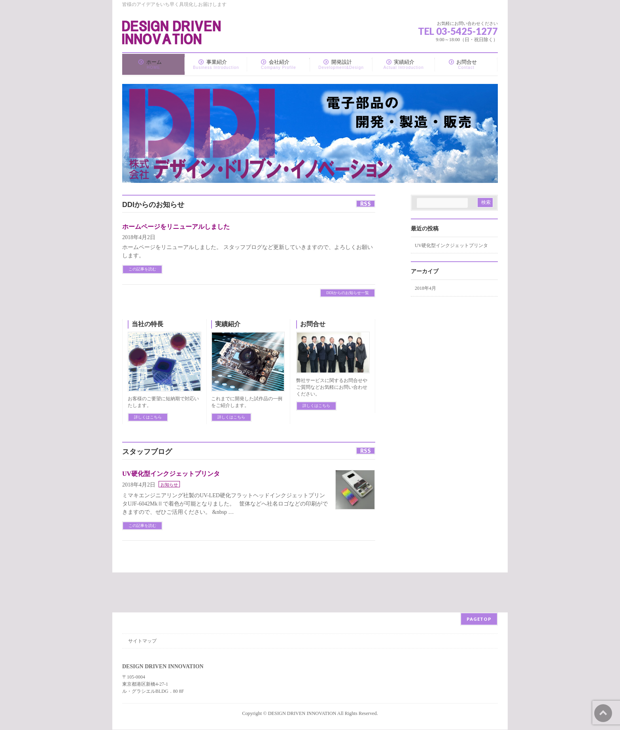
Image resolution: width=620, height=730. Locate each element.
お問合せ (312, 324)
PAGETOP (479, 619)
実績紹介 (227, 324)
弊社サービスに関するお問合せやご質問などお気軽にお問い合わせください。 (331, 387)
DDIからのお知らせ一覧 (347, 293)
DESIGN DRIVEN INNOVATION (302, 713)
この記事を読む (142, 269)
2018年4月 (425, 288)
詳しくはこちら (148, 417)
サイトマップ (142, 641)
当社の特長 (147, 324)
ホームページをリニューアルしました (176, 226)
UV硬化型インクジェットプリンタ (171, 473)
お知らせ (169, 484)
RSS (365, 203)
